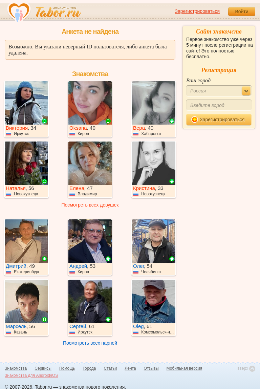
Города (89, 368)
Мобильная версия (184, 368)
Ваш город (198, 80)
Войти (241, 11)
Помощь (67, 368)
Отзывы (151, 368)
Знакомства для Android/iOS (31, 375)
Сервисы (43, 368)
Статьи (110, 368)
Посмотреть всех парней (90, 343)
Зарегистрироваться (197, 11)
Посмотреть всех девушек (90, 205)
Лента (130, 368)
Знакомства (16, 368)
